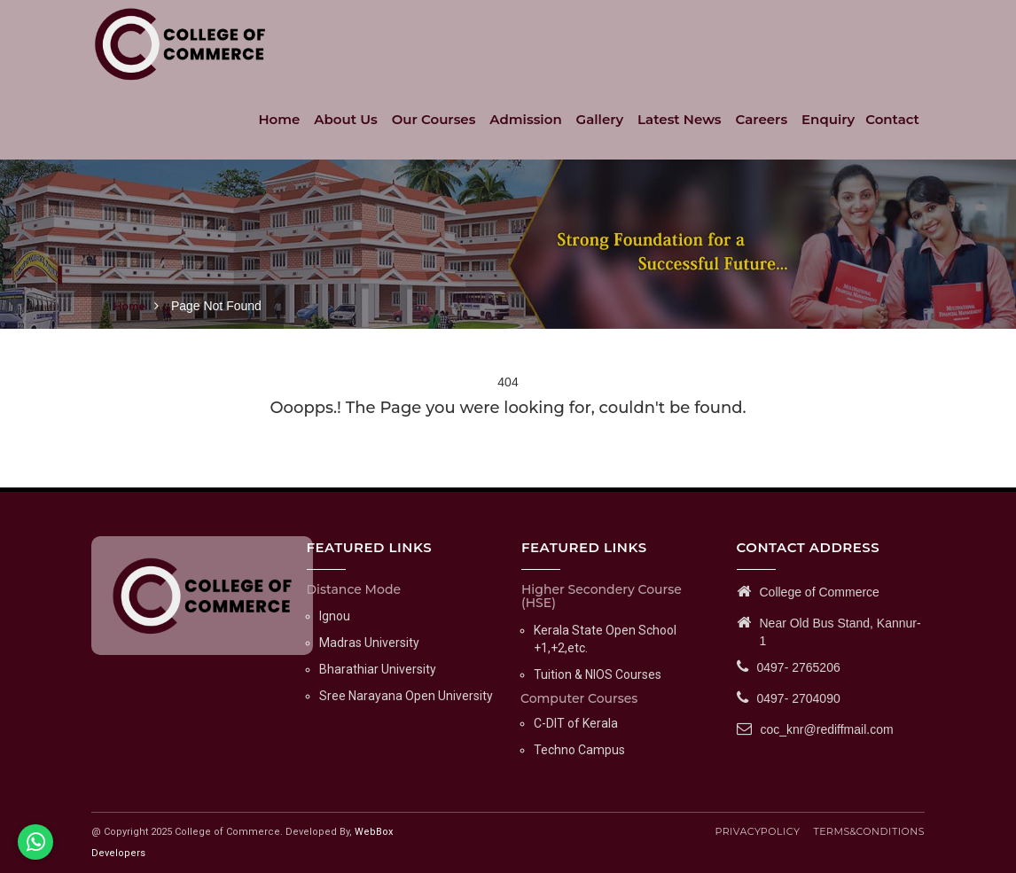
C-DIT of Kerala (576, 723)
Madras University (369, 642)
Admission (525, 119)
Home (279, 119)
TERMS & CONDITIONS (869, 831)
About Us (345, 119)
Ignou (334, 616)
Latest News (679, 119)
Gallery (600, 119)
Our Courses (434, 119)
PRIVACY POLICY (757, 831)
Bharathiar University (377, 669)
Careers (762, 119)
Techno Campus (579, 750)
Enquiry (828, 119)
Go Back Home (508, 434)
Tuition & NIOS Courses (597, 674)
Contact (892, 119)
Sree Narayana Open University (406, 696)
